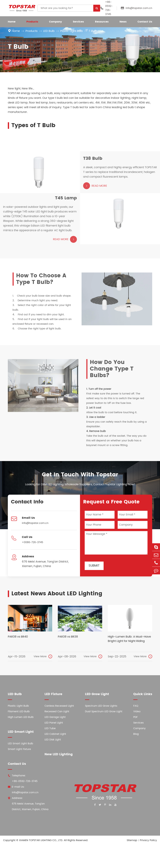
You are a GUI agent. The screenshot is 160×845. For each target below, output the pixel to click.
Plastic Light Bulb (71, 31)
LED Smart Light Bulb (20, 744)
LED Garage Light (55, 717)
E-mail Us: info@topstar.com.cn (23, 789)
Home (11, 22)
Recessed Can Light (57, 711)
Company (55, 22)
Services (78, 22)
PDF (135, 717)
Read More (95, 187)
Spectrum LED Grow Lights (101, 706)
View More (43, 656)
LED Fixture (53, 694)
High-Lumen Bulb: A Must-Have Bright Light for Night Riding (129, 639)
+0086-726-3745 (32, 542)
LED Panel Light (54, 723)
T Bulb (92, 31)
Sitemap (132, 840)
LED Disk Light (53, 740)
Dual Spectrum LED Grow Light (103, 711)
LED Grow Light (97, 694)
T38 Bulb (92, 159)
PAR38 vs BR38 (68, 637)
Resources (102, 22)
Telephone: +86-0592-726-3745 (23, 778)
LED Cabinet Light (55, 734)
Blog (136, 734)
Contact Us (145, 22)
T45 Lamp (66, 199)
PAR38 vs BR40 (18, 637)
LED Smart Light (21, 731)
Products (32, 22)
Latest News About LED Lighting (56, 593)
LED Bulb (49, 31)
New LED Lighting (59, 754)
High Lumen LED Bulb (21, 717)
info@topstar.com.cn (139, 8)
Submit (94, 565)
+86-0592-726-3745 (109, 8)
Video (136, 711)
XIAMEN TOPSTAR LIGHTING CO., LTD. (41, 840)
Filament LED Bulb (19, 711)
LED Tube (50, 728)
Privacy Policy (148, 840)
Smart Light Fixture (19, 749)
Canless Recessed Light (59, 706)
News (123, 22)
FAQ (135, 706)
